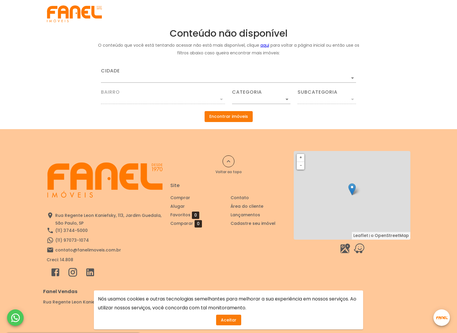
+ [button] (300, 157)
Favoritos (184, 215)
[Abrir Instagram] (73, 273)
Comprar (241, 14)
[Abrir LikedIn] (90, 273)
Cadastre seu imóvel (196, 14)
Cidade (110, 71)
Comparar (186, 223)
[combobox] (228, 76)
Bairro (110, 92)
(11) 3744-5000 (71, 230)
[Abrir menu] (400, 13)
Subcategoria (317, 92)
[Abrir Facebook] (55, 273)
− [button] (301, 165)
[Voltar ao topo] (228, 161)
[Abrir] (352, 78)
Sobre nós (300, 14)
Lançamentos (245, 215)
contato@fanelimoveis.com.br (88, 250)
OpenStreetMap (392, 235)
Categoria (247, 92)
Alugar (270, 14)
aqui (264, 45)
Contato (332, 14)
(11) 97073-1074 (72, 240)
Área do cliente (369, 14)
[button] (261, 99)
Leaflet (360, 235)
